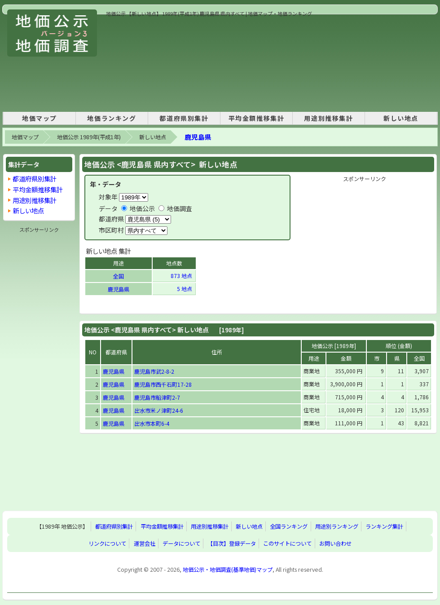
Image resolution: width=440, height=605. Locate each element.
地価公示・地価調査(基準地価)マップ (228, 569)
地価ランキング (111, 118)
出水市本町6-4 (151, 423)
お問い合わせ (335, 543)
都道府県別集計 (183, 118)
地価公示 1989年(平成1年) (89, 137)
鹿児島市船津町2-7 (157, 397)
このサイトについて (287, 543)
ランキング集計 (384, 526)
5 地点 (185, 288)
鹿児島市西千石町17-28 (163, 384)
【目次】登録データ (231, 543)
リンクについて (107, 543)
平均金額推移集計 (257, 118)
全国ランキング (289, 526)
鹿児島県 (198, 136)
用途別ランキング (336, 526)
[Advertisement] (154, 62)
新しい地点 (400, 118)
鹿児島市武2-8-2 (154, 371)
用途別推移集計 (328, 118)
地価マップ (39, 118)
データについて (181, 543)
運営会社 (144, 543)
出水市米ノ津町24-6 (158, 410)
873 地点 (182, 275)
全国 (118, 276)
